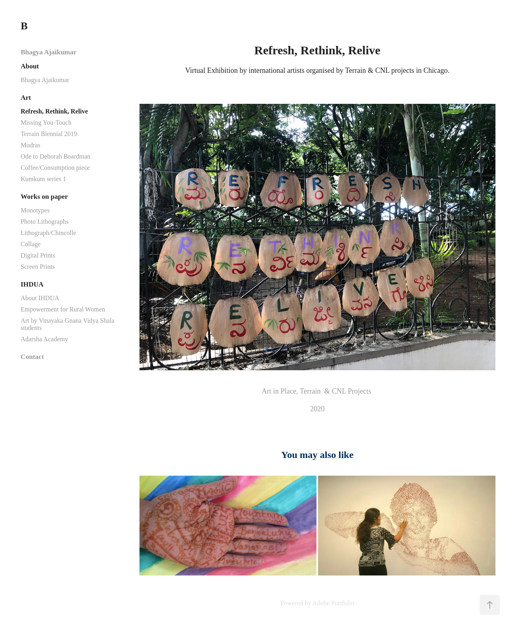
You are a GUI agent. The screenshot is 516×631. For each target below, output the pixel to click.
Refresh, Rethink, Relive (54, 111)
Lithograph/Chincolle (48, 232)
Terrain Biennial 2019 (49, 133)
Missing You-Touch (46, 122)
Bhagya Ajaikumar (48, 52)
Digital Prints (38, 255)
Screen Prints (38, 266)
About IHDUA (40, 298)
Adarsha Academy (44, 339)
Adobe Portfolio (333, 603)
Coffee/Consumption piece (55, 167)
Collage (31, 244)
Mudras (30, 145)
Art (26, 97)
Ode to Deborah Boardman (55, 156)
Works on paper (44, 196)
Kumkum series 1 (43, 178)
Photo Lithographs (45, 221)
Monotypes (35, 210)
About (30, 66)
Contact (32, 357)
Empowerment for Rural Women (63, 309)
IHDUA (32, 284)
